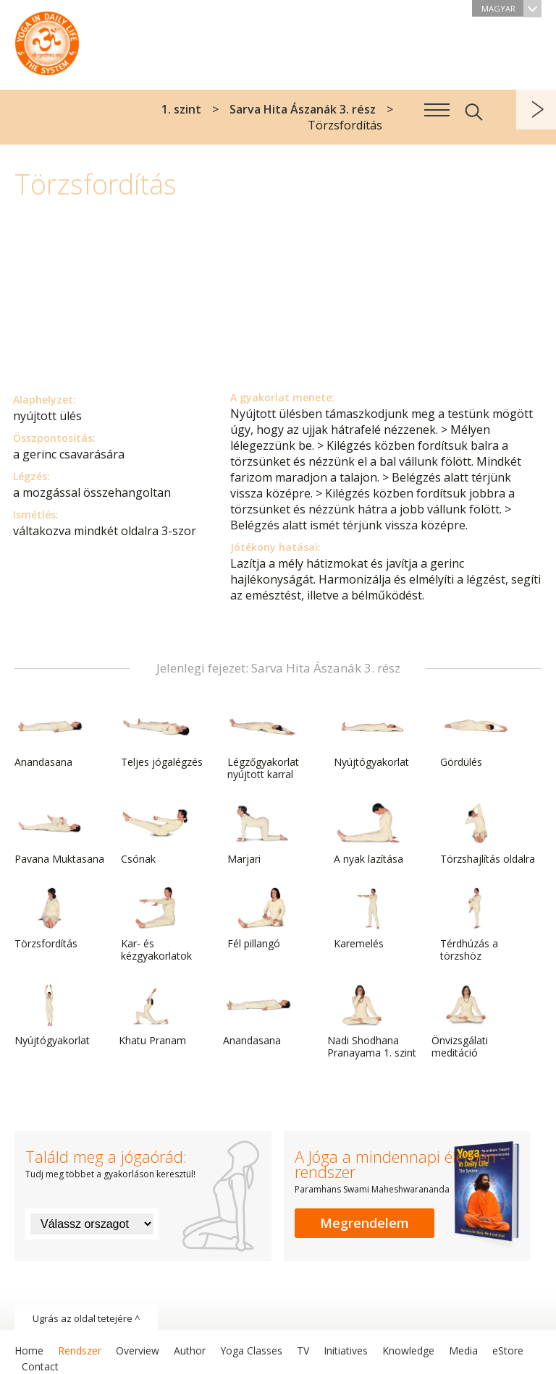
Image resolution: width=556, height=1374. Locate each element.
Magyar (511, 8)
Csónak (155, 834)
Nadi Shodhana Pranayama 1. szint (371, 1021)
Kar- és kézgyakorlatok (156, 925)
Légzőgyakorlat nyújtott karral (263, 743)
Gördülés (475, 737)
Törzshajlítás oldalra (487, 834)
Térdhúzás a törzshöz (475, 925)
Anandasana (49, 737)
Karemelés (368, 918)
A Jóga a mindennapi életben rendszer (47, 40)
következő (536, 109)
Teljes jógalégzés (162, 737)
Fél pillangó (262, 918)
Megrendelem (364, 1223)
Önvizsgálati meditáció (466, 1021)
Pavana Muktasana (59, 834)
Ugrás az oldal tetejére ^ (86, 1318)
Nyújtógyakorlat (371, 737)
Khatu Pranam (153, 1015)
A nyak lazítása (368, 834)
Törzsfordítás (49, 918)
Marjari (262, 834)
